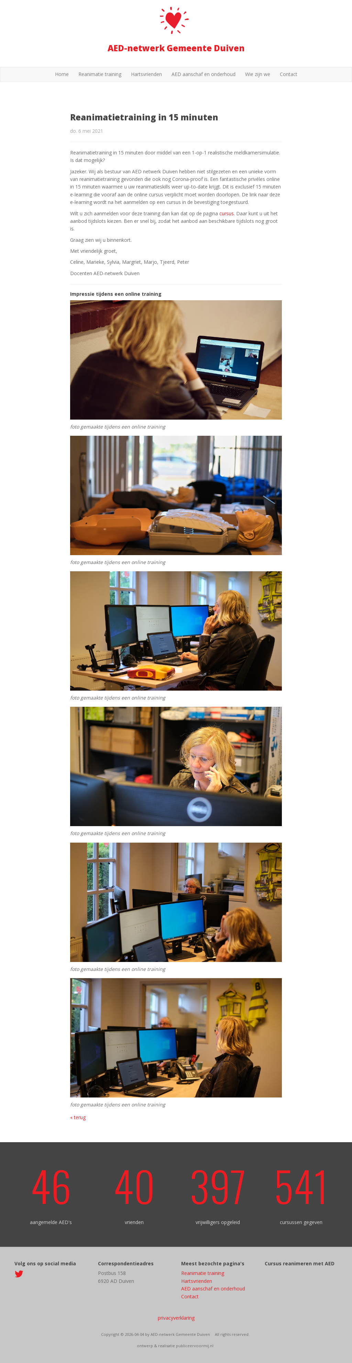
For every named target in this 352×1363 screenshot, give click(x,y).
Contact (288, 74)
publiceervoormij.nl (194, 1345)
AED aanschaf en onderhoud (203, 74)
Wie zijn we (257, 74)
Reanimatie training (99, 74)
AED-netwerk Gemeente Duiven (176, 48)
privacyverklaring (176, 1318)
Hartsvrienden (146, 74)
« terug (78, 1117)
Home (62, 74)
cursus (226, 213)
